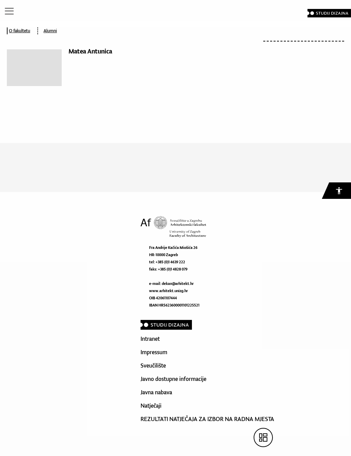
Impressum (154, 352)
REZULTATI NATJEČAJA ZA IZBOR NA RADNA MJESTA (207, 419)
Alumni (50, 31)
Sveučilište (153, 365)
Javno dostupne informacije (173, 379)
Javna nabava (156, 392)
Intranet (150, 339)
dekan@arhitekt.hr (178, 283)
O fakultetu (19, 31)
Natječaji (151, 405)
